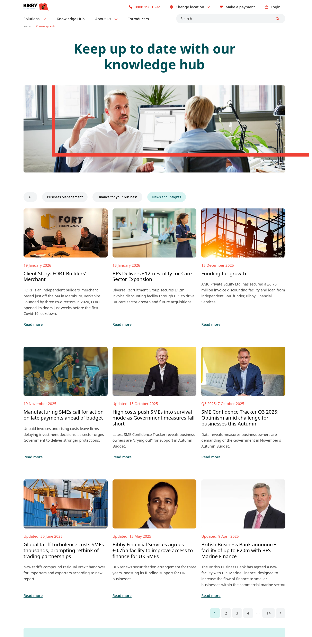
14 (268, 613)
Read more (33, 324)
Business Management (65, 197)
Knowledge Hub (70, 18)
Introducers (138, 18)
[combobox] (230, 18)
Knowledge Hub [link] (45, 26)
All (30, 197)
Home (27, 26)
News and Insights (166, 197)
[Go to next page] (280, 613)
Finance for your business (117, 197)
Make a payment (237, 7)
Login (272, 7)
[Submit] (277, 18)
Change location (190, 7)
